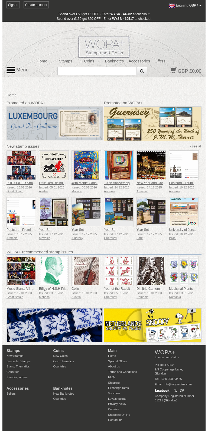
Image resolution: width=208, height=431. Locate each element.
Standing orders (17, 377)
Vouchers (114, 393)
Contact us (115, 419)
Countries (12, 371)
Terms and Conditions (122, 371)
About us (114, 366)
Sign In (13, 5)
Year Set (45, 230)
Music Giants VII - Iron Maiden (28, 289)
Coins (89, 61)
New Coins (60, 355)
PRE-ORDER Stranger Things (28, 183)
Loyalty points (117, 398)
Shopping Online (119, 414)
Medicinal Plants (181, 289)
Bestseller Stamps (18, 361)
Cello (75, 289)
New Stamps (14, 355)
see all (197, 146)
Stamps (65, 61)
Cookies (113, 409)
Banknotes (114, 61)
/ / (185, 5)
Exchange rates (118, 387)
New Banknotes (63, 393)
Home (42, 61)
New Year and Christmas (154, 183)
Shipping (114, 382)
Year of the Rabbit (117, 289)
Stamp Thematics (18, 366)
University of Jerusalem (186, 230)
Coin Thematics (63, 361)
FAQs (112, 377)
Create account (36, 5)
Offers (160, 61)
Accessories (139, 61)
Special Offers (117, 361)
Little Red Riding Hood (55, 183)
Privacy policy (117, 403)
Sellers (11, 393)
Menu (17, 70)
